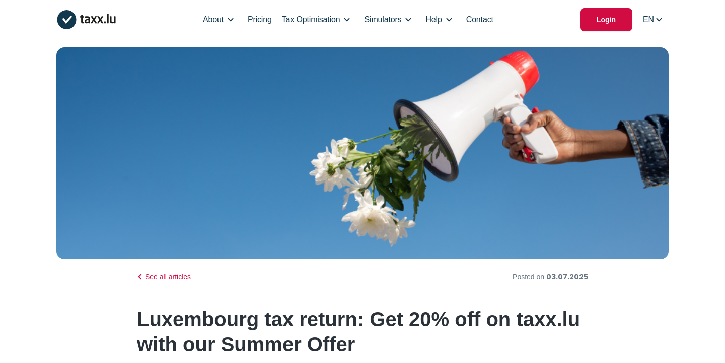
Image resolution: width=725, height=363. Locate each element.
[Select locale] (652, 19)
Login (606, 20)
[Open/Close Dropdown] (231, 20)
